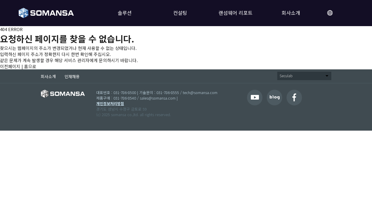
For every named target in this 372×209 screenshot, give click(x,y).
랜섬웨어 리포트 (236, 12)
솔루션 (125, 12)
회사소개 (291, 12)
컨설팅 (180, 12)
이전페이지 (10, 66)
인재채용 (72, 76)
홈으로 (30, 66)
